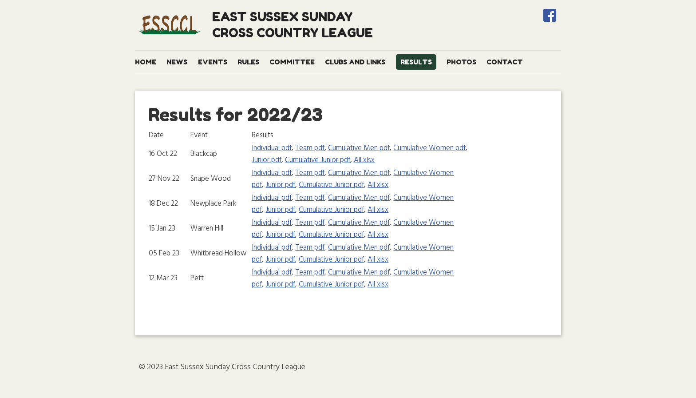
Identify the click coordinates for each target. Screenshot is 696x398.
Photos (461, 62)
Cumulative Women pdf (429, 148)
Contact (504, 62)
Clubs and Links (355, 62)
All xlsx (364, 160)
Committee (292, 62)
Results (416, 62)
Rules (248, 62)
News (176, 62)
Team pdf (309, 148)
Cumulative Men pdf (359, 148)
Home (145, 62)
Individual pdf (272, 148)
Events (212, 62)
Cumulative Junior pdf (317, 160)
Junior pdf (266, 160)
